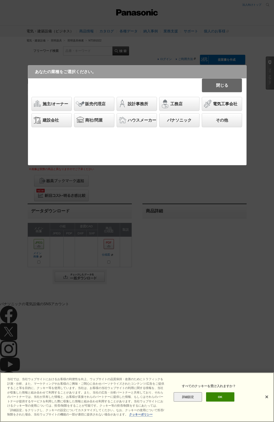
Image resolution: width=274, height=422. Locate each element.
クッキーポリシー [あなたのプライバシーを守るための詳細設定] (141, 415)
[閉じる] (267, 398)
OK (220, 398)
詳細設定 (188, 398)
